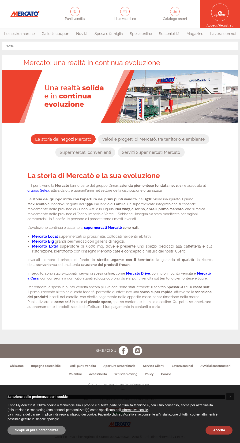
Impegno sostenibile (46, 366)
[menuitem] (19, 33)
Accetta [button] (219, 430)
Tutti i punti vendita (82, 366)
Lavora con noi (223, 33)
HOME (10, 45)
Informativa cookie (134, 410)
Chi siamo (17, 366)
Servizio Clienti (153, 366)
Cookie (166, 374)
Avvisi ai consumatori (215, 366)
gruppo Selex (38, 190)
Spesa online (141, 33)
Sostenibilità (169, 33)
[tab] (63, 139)
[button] (230, 396)
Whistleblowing (125, 374)
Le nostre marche (19, 33)
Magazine (195, 33)
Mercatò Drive (138, 273)
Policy (149, 374)
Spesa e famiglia (108, 33)
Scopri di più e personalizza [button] (36, 430)
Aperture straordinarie (119, 366)
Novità (81, 33)
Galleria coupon (55, 33)
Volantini (75, 374)
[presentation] (63, 139)
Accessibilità (98, 374)
